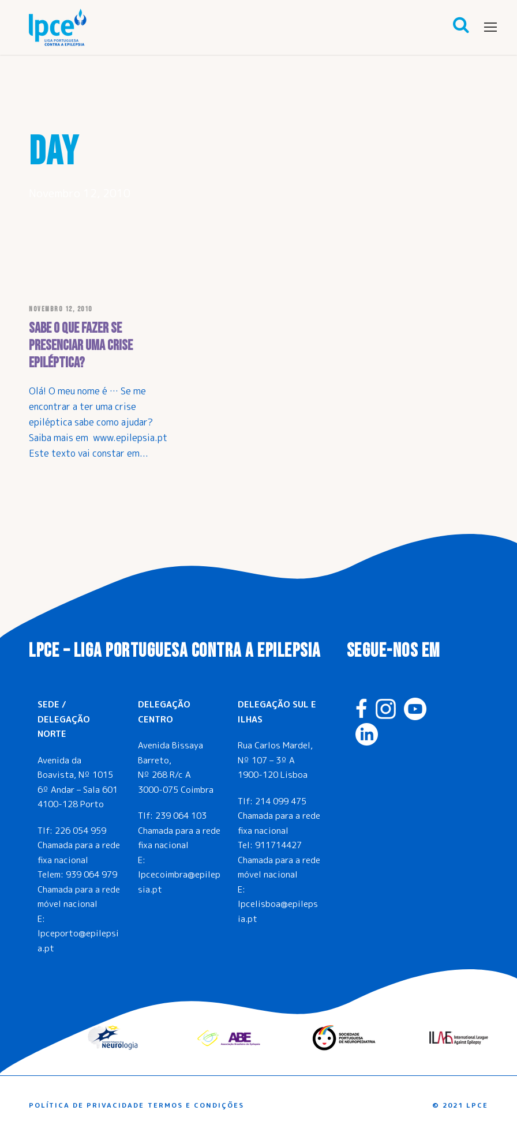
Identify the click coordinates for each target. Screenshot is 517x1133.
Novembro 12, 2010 (60, 309)
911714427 (278, 845)
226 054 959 (80, 831)
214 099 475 (280, 801)
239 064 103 (181, 816)
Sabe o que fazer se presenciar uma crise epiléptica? (81, 345)
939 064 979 (91, 874)
